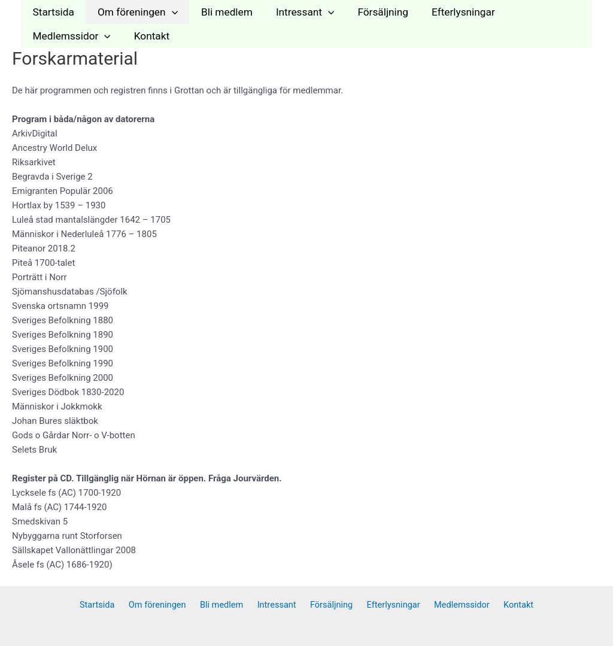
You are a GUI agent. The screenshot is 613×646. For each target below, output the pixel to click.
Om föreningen (133, 12)
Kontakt (48, 36)
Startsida (51, 12)
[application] (168, 12)
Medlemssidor (539, 12)
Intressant (295, 12)
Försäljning (370, 12)
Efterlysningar (448, 12)
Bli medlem (220, 12)
